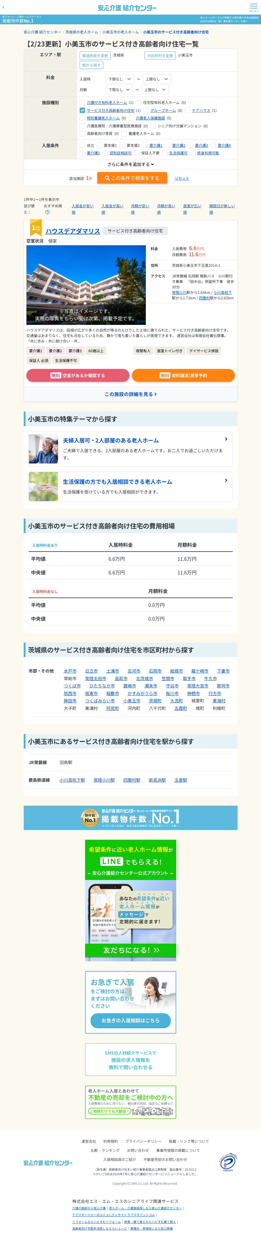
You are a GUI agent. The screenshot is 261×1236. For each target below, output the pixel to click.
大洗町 (176, 701)
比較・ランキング (105, 1150)
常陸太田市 (95, 678)
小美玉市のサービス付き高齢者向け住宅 (176, 31)
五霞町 (180, 708)
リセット (182, 178)
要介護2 (178, 145)
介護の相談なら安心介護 (89, 1208)
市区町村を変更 (160, 55)
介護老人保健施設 (150, 117)
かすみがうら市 (142, 693)
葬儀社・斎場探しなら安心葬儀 (151, 1229)
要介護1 (156, 145)
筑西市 (70, 693)
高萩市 (121, 678)
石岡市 (155, 671)
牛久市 (210, 678)
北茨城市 (144, 678)
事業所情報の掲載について (178, 1150)
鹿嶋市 (129, 686)
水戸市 (70, 671)
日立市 (91, 671)
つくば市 (72, 686)
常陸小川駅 (104, 780)
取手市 (189, 678)
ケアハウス (201, 110)
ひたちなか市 (102, 686)
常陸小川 (179, 292)
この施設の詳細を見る (131, 394)
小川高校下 (223, 292)
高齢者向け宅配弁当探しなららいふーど (99, 1229)
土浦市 (112, 671)
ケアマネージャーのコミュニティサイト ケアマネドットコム (113, 1215)
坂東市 (91, 693)
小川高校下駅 (72, 780)
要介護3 (201, 145)
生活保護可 (178, 152)
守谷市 (172, 686)
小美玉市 (131, 701)
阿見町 (112, 708)
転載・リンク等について (189, 1141)
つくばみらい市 (100, 701)
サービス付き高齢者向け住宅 (110, 110)
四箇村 (204, 297)
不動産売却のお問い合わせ (165, 1159)
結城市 (176, 671)
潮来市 (151, 686)
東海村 (219, 701)
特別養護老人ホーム (103, 117)
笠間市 (168, 678)
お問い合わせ (138, 1150)
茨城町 (155, 701)
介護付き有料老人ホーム (107, 102)
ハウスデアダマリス (73, 230)
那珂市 (223, 686)
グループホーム (163, 110)
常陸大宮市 (197, 686)
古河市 (134, 671)
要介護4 (224, 145)
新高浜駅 (157, 780)
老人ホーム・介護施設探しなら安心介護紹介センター (145, 1208)
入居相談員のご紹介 (119, 1159)
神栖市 (193, 693)
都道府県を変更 (95, 55)
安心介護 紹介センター (42, 31)
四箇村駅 (131, 780)
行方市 (214, 693)
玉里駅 (180, 780)
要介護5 (93, 152)
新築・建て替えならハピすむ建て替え (150, 1222)
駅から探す (91, 64)
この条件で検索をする (132, 177)
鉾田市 (70, 701)
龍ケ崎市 (199, 671)
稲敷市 (112, 693)
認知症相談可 (121, 152)
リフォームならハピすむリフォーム (96, 1222)
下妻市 (223, 671)
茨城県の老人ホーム (81, 31)
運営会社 (88, 1141)
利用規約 (110, 1141)
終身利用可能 (208, 152)
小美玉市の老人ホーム (120, 31)
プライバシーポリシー (143, 1141)
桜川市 (172, 693)
